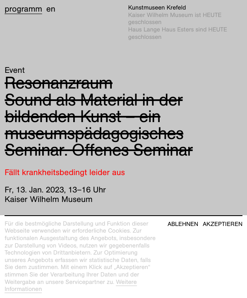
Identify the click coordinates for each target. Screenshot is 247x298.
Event (15, 70)
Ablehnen (183, 224)
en (50, 9)
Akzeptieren (222, 224)
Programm (23, 9)
